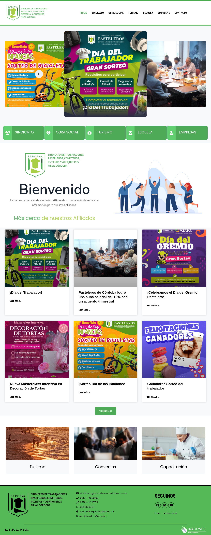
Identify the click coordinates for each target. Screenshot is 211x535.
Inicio (83, 12)
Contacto (181, 12)
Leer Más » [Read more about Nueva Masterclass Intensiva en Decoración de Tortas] (15, 397)
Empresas (164, 12)
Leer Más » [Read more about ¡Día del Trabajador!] (15, 301)
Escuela (148, 12)
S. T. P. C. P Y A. (17, 530)
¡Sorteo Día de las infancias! (102, 384)
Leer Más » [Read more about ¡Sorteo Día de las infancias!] (84, 392)
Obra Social (116, 12)
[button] (39, 74)
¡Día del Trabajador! (105, 107)
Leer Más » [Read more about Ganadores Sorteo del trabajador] (153, 397)
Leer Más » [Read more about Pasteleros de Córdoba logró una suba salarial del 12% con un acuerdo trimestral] (84, 310)
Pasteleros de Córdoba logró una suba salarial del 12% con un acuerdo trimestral (103, 296)
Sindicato (98, 12)
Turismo (133, 12)
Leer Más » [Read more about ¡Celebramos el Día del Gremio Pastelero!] (153, 305)
